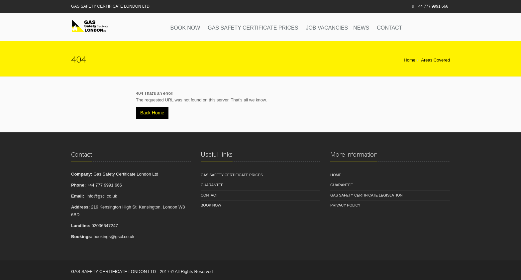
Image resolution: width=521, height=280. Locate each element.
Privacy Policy (345, 205)
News (361, 28)
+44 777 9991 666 (430, 6)
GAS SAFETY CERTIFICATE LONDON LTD (110, 6)
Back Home (152, 112)
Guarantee (212, 185)
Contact (389, 28)
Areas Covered (435, 60)
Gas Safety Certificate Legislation (366, 195)
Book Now (185, 28)
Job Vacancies (327, 28)
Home (409, 60)
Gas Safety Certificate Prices (253, 28)
